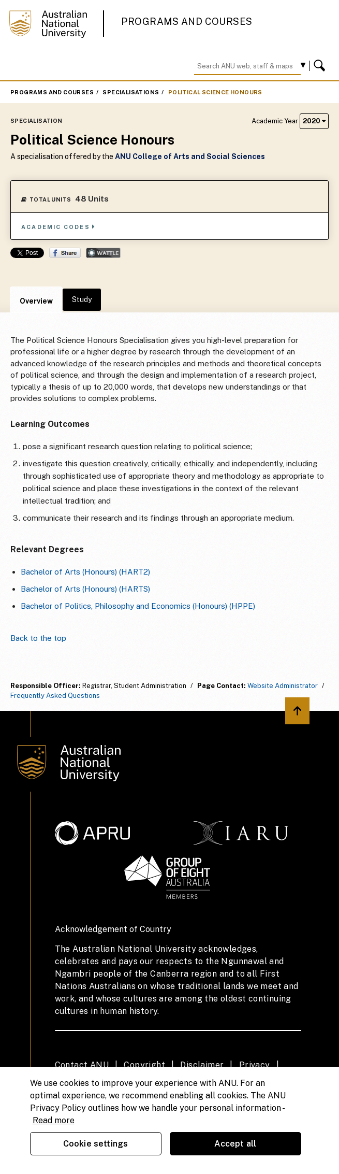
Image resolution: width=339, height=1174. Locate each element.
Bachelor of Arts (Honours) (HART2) (85, 571)
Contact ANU (82, 1065)
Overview (36, 301)
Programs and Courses (187, 21)
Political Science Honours (215, 92)
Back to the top (38, 638)
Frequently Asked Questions (55, 695)
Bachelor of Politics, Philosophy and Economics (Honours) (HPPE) (138, 606)
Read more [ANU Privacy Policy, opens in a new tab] (54, 1120)
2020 (314, 121)
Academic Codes (58, 226)
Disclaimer (202, 1065)
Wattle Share (103, 253)
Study (82, 299)
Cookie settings (95, 1144)
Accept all (235, 1144)
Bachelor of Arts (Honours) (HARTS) (85, 588)
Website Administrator (282, 686)
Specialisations (130, 92)
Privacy (254, 1065)
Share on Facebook (65, 253)
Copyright (144, 1065)
